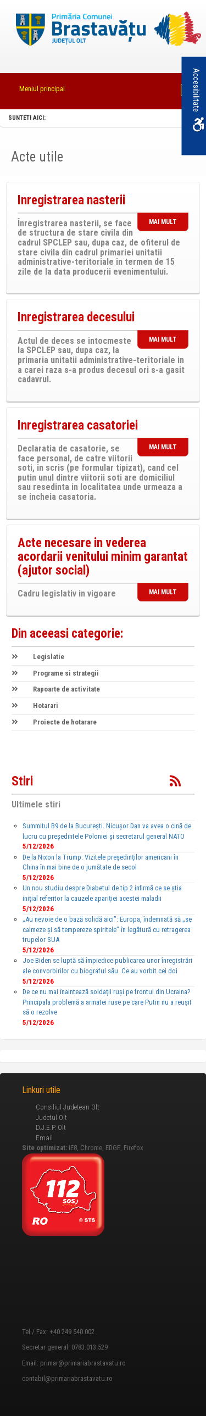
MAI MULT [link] (163, 222)
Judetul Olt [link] (51, 1117)
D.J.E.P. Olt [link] (51, 1127)
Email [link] (44, 1138)
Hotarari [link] (35, 705)
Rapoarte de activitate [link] (56, 689)
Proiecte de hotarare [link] (54, 722)
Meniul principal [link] (42, 89)
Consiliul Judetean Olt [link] (67, 1107)
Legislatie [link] (38, 657)
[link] (103, 30)
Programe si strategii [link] (55, 673)
